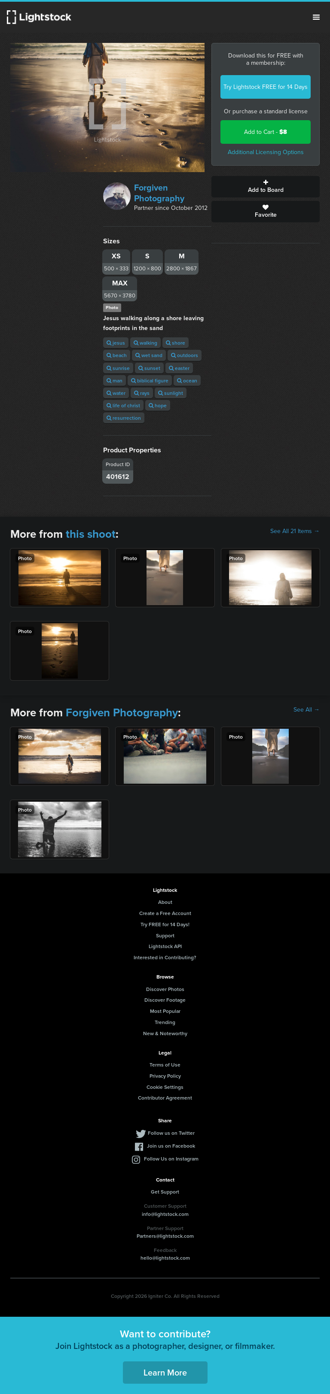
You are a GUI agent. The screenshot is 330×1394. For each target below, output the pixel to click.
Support (165, 935)
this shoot (91, 534)
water (116, 393)
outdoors (184, 355)
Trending (165, 1022)
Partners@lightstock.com (165, 1235)
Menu (316, 17)
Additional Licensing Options (266, 152)
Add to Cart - (265, 131)
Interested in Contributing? (165, 957)
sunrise (118, 368)
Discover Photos (165, 989)
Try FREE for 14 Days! (165, 924)
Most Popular (165, 1011)
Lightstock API (165, 946)
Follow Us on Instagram (171, 1158)
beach (117, 355)
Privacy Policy (165, 1075)
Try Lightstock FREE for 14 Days (265, 86)
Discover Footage (165, 999)
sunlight (170, 393)
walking (145, 342)
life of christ (123, 405)
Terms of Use (165, 1064)
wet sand (148, 355)
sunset (149, 368)
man (114, 380)
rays (142, 393)
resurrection (124, 417)
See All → (306, 710)
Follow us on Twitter (171, 1132)
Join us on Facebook (171, 1145)
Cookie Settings (165, 1087)
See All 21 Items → (295, 531)
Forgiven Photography (159, 193)
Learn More (165, 1372)
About (165, 902)
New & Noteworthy (165, 1033)
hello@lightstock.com (165, 1257)
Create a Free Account (165, 913)
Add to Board (265, 186)
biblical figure (149, 380)
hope (158, 405)
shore (175, 342)
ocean (187, 380)
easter (179, 368)
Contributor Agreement (165, 1097)
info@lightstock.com (165, 1214)
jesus (116, 342)
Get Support (165, 1191)
